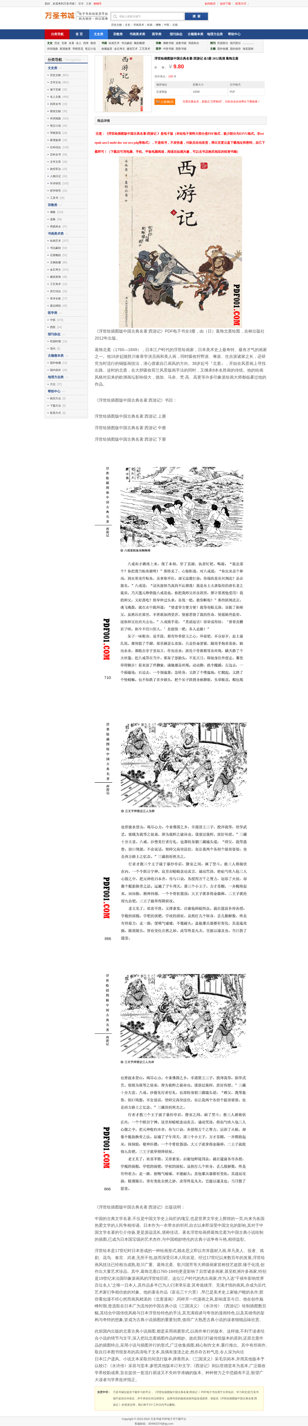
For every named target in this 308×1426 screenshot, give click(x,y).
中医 (166, 24)
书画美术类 (137, 34)
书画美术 (138, 24)
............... (248, 43)
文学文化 (55, 82)
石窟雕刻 (55, 255)
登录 (81, 3)
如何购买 (210, 3)
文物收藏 (55, 262)
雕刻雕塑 (139, 43)
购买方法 (55, 398)
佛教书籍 (168, 43)
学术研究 (55, 183)
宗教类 (118, 34)
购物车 (98, 3)
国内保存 (235, 48)
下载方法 (55, 405)
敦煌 (93, 43)
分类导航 (57, 34)
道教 (52, 219)
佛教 (158, 24)
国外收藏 (222, 48)
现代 (52, 348)
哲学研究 (55, 190)
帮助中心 (234, 34)
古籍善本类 (195, 34)
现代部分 (235, 43)
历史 (57, 43)
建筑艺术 (132, 48)
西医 (52, 327)
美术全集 (55, 298)
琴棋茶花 (77, 48)
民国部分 (222, 43)
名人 (78, 43)
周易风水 (193, 43)
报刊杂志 (176, 34)
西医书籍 (181, 48)
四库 (86, 43)
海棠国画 (248, 48)
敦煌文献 (55, 111)
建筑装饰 (55, 276)
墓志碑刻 (55, 305)
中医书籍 (168, 48)
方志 (52, 384)
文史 (127, 24)
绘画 (149, 24)
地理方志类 (215, 34)
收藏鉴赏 (106, 48)
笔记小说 (90, 48)
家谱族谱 (65, 48)
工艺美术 (144, 48)
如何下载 (225, 3)
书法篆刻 (126, 43)
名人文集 (55, 96)
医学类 (156, 34)
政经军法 (55, 169)
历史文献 (116, 24)
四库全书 (55, 104)
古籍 (175, 24)
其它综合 (55, 291)
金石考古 (119, 48)
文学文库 (55, 161)
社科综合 (55, 147)
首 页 (79, 34)
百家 (64, 43)
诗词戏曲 (52, 48)
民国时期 (55, 341)
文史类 (98, 34)
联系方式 (240, 3)
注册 (88, 3)
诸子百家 (55, 89)
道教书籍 (181, 43)
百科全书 (55, 154)
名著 (71, 43)
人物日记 (55, 176)
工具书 (54, 197)
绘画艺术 (114, 43)
